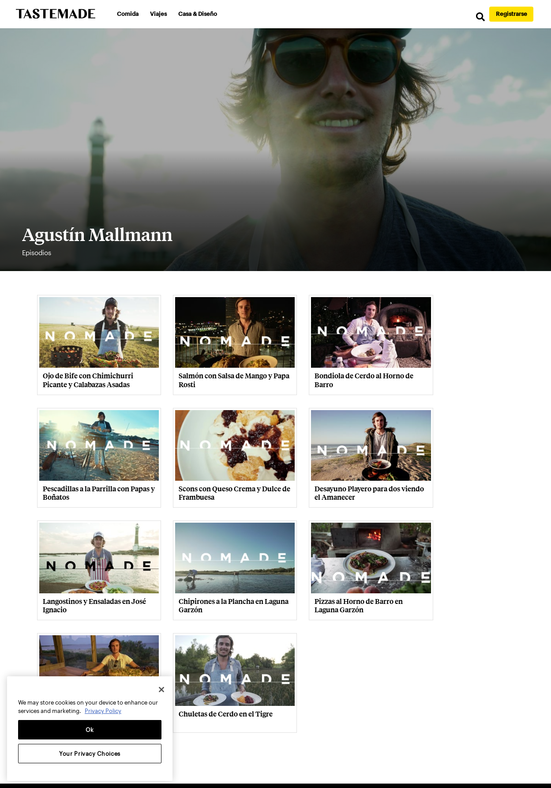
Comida (129, 13)
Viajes (159, 13)
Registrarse (511, 13)
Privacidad (232, 693)
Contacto (196, 693)
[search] (476, 17)
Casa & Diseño (199, 13)
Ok (90, 729)
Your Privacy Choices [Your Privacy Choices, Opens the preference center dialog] (89, 753)
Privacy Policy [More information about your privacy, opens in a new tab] (103, 710)
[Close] (161, 689)
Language (468, 693)
